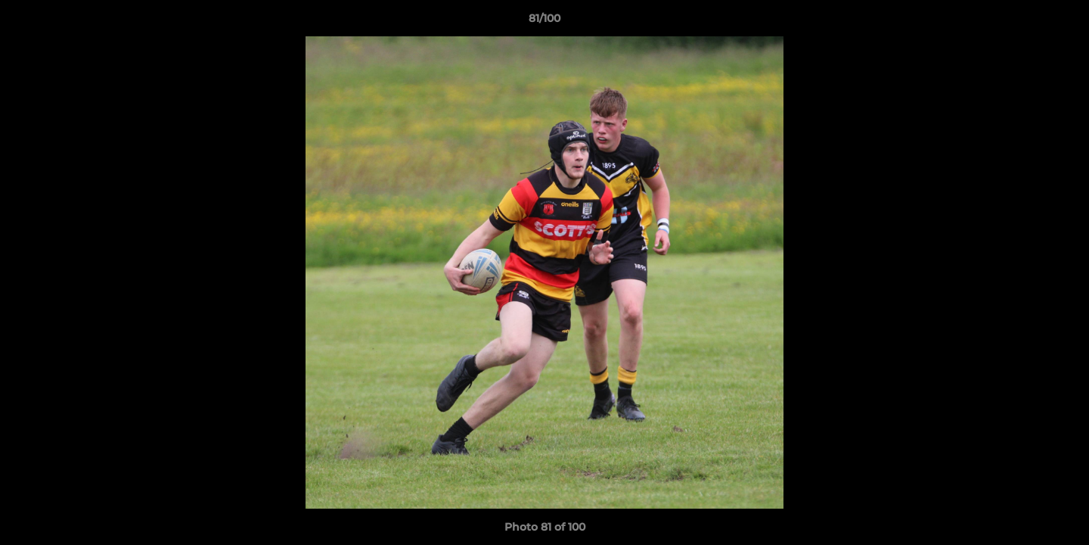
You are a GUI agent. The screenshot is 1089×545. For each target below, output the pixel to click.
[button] (1062, 22)
